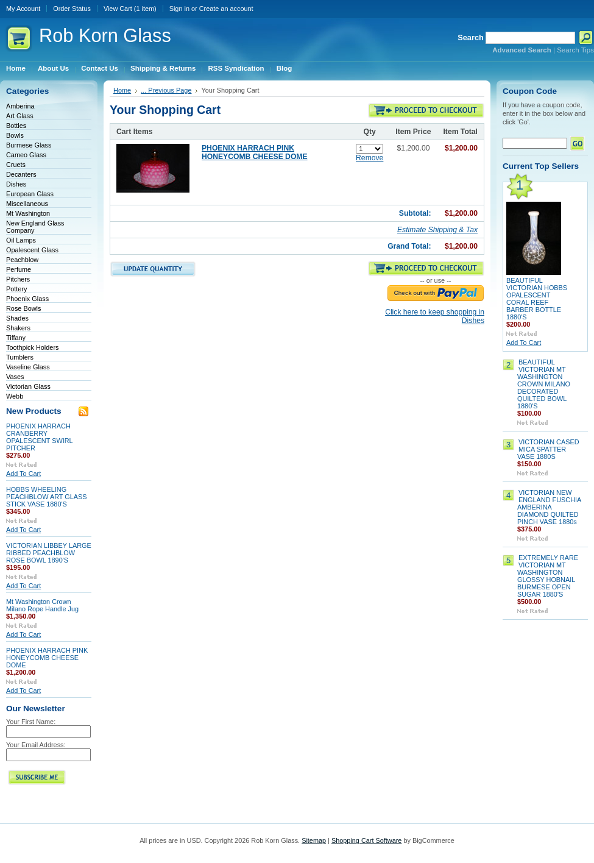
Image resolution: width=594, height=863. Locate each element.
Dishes (16, 184)
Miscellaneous (27, 203)
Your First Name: (30, 721)
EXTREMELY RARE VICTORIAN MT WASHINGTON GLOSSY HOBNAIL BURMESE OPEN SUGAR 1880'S (547, 576)
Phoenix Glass (27, 298)
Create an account (226, 8)
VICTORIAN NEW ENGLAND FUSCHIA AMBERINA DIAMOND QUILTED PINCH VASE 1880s (549, 507)
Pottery (16, 289)
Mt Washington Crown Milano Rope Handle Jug (42, 605)
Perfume (18, 269)
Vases (15, 376)
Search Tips (575, 50)
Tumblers (20, 357)
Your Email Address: (36, 744)
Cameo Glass (26, 154)
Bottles (16, 125)
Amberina (20, 106)
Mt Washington (28, 213)
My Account (23, 8)
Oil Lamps (21, 240)
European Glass (30, 193)
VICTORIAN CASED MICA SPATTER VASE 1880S (548, 449)
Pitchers (18, 279)
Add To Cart (23, 473)
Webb (14, 396)
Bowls (15, 135)
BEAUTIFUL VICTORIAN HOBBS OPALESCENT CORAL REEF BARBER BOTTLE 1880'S (536, 299)
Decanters (21, 174)
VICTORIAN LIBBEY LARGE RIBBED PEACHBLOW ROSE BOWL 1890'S (48, 553)
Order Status (72, 8)
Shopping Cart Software (366, 840)
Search (471, 37)
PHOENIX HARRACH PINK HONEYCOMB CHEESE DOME (47, 658)
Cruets (16, 164)
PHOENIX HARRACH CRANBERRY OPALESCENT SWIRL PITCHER (39, 437)
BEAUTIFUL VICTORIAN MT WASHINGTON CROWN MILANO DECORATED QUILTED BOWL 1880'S (543, 384)
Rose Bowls (23, 308)
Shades (17, 318)
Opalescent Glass (32, 250)
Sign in (179, 8)
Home (122, 90)
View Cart (130, 8)
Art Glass (20, 115)
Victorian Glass (28, 386)
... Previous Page (166, 90)
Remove (369, 158)
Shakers (18, 328)
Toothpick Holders (32, 347)
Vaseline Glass (28, 367)
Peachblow (22, 259)
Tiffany (16, 337)
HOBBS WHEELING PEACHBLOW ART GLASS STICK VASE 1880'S (46, 497)
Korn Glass (105, 35)
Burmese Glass (28, 145)
